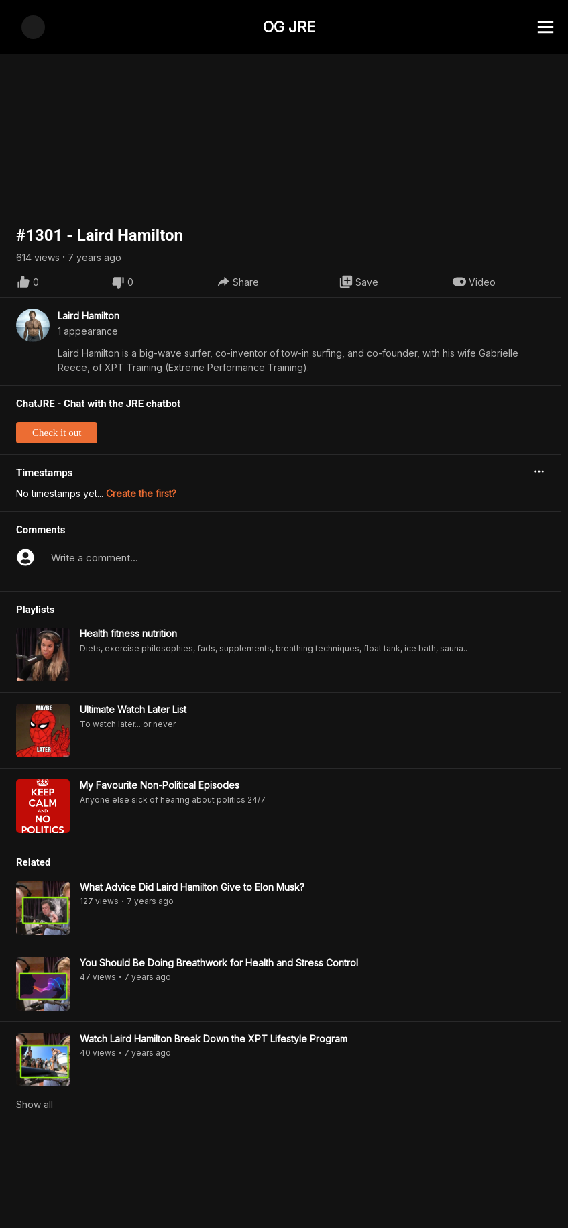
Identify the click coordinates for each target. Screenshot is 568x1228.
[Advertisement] (284, 1198)
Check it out (56, 403)
